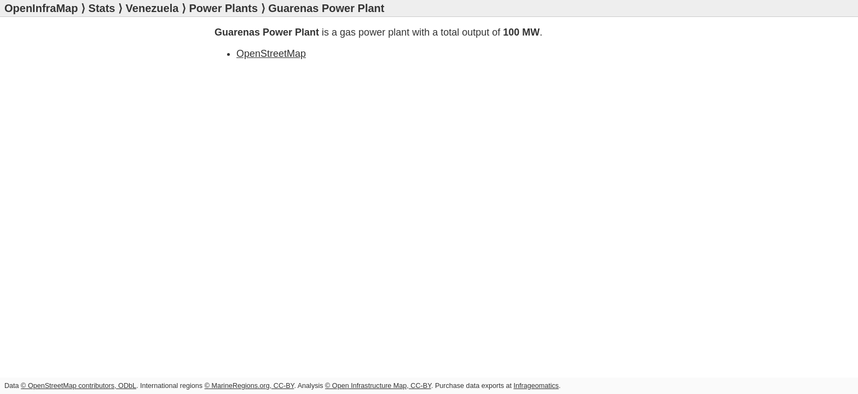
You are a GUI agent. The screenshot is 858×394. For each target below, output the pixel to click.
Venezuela (152, 8)
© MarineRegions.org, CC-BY (249, 386)
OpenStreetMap (271, 53)
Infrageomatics (536, 386)
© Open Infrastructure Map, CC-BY (378, 386)
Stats (102, 8)
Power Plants (223, 8)
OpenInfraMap (41, 8)
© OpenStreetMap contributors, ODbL (78, 386)
